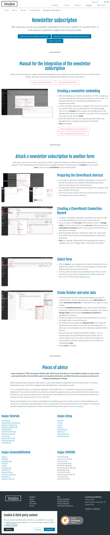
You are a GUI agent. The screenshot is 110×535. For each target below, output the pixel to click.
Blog (58, 497)
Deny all (38, 529)
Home (6, 10)
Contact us (69, 506)
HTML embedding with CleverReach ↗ (74, 129)
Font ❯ (59, 425)
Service (14, 10)
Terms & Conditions (63, 499)
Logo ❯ (59, 423)
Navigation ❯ (5, 477)
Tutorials (23, 10)
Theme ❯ (60, 420)
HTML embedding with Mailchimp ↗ (73, 134)
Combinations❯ (6, 461)
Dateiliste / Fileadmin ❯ (9, 425)
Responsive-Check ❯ (8, 434)
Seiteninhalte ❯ (6, 429)
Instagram (96, 509)
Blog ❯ (12, 438)
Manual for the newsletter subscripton (34, 36)
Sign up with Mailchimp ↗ (67, 82)
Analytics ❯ (61, 431)
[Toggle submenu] (60, 5)
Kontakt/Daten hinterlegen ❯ (10, 423)
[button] (96, 2)
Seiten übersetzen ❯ (8, 440)
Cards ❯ (4, 466)
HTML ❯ (4, 479)
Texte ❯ (4, 457)
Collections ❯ (5, 470)
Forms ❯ (11, 479)
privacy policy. (12, 525)
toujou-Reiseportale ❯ (64, 463)
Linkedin (88, 509)
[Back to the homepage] (9, 4)
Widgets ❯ (12, 474)
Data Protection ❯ (63, 434)
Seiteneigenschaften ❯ (8, 431)
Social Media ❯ (62, 429)
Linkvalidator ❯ (6, 443)
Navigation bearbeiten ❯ (9, 427)
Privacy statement (63, 501)
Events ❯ (4, 474)
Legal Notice (61, 506)
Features (32, 501)
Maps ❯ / (4, 472)
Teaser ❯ (4, 463)
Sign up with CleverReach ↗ (43, 82)
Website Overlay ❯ (63, 436)
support (80, 406)
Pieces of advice (55, 41)
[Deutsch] (105, 2)
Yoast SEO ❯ (5, 436)
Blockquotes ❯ (6, 468)
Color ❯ (60, 427)
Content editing (34, 10)
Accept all (49, 529)
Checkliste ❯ (5, 420)
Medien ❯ (4, 459)
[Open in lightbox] (27, 103)
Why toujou (33, 503)
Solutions (32, 497)
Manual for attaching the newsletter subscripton (71, 36)
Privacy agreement (63, 503)
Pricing (31, 499)
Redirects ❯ (5, 438)
